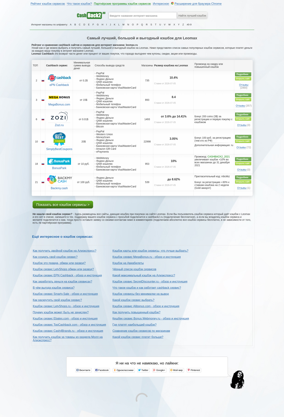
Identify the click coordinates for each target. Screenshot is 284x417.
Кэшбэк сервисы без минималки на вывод (140, 293)
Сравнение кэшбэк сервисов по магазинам (141, 330)
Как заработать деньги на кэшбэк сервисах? (62, 281)
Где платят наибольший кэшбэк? (134, 324)
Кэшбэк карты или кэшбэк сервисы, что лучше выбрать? (150, 250)
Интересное (161, 3)
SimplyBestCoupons (59, 149)
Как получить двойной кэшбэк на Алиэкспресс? (64, 250)
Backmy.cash (59, 188)
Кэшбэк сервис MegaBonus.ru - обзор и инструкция (146, 256)
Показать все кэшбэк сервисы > (62, 205)
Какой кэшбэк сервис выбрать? (133, 300)
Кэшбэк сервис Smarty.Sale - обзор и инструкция (65, 293)
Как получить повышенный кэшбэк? (136, 312)
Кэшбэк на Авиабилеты (128, 263)
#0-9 (189, 24)
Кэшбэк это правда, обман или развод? (59, 263)
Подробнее (242, 74)
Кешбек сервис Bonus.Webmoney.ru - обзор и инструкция (150, 318)
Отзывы (243, 84)
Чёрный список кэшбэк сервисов (134, 269)
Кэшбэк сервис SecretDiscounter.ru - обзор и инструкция (149, 281)
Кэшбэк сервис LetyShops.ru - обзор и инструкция (66, 306)
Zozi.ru (59, 125)
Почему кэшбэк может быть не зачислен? (61, 312)
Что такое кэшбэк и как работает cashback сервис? (146, 287)
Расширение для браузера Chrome (198, 3)
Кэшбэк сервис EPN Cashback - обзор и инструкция (67, 275)
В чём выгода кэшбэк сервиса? (53, 287)
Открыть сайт (243, 79)
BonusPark (59, 168)
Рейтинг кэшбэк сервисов (48, 3)
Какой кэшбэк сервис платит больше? (137, 337)
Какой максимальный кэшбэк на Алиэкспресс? (143, 275)
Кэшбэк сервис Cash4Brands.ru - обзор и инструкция (68, 330)
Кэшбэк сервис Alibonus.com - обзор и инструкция (145, 306)
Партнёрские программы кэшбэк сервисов (122, 3)
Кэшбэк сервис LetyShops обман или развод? (63, 269)
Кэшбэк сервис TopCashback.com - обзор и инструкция (69, 324)
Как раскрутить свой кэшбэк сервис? (57, 300)
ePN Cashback (59, 84)
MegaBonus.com (59, 104)
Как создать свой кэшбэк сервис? (55, 256)
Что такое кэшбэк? (79, 3)
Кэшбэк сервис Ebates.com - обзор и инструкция (65, 318)
